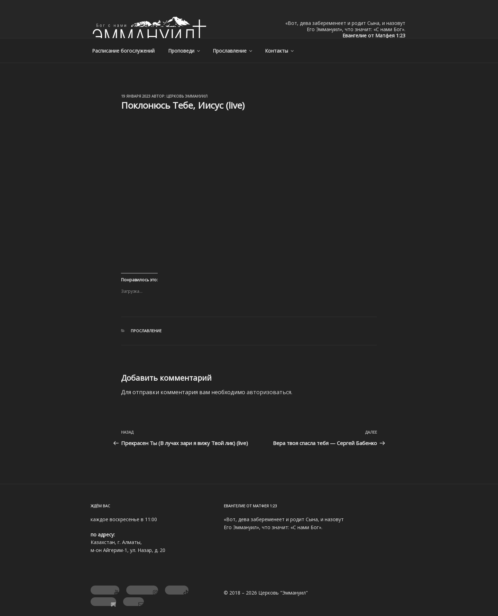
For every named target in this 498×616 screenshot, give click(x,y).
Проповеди (184, 50)
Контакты (280, 50)
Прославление (233, 50)
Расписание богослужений (123, 50)
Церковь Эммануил (187, 96)
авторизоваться (269, 392)
